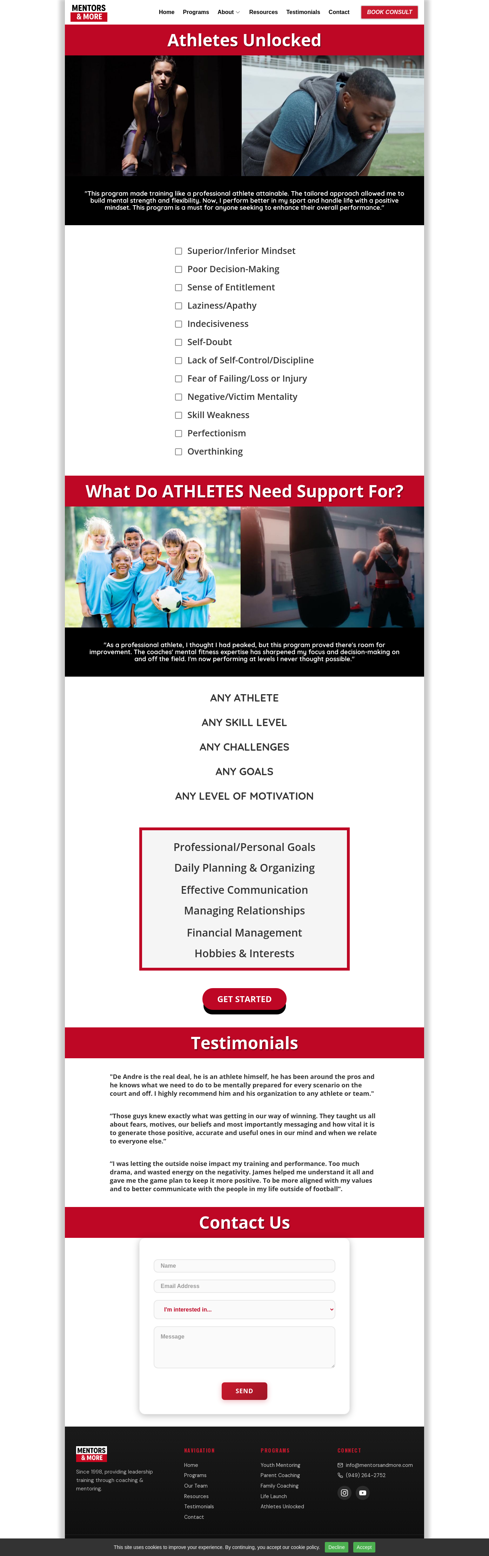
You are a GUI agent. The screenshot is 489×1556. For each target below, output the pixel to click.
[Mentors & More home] (89, 12)
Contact (339, 12)
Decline (336, 1547)
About (229, 12)
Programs (196, 12)
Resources (263, 12)
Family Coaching (280, 1486)
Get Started (244, 999)
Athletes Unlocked (282, 1506)
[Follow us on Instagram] (344, 1493)
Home (166, 12)
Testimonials (303, 12)
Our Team (196, 1486)
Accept (364, 1547)
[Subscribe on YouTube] (363, 1493)
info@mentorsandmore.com (375, 1465)
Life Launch (274, 1496)
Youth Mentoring (280, 1465)
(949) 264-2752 (361, 1475)
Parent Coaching (280, 1475)
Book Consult (389, 12)
